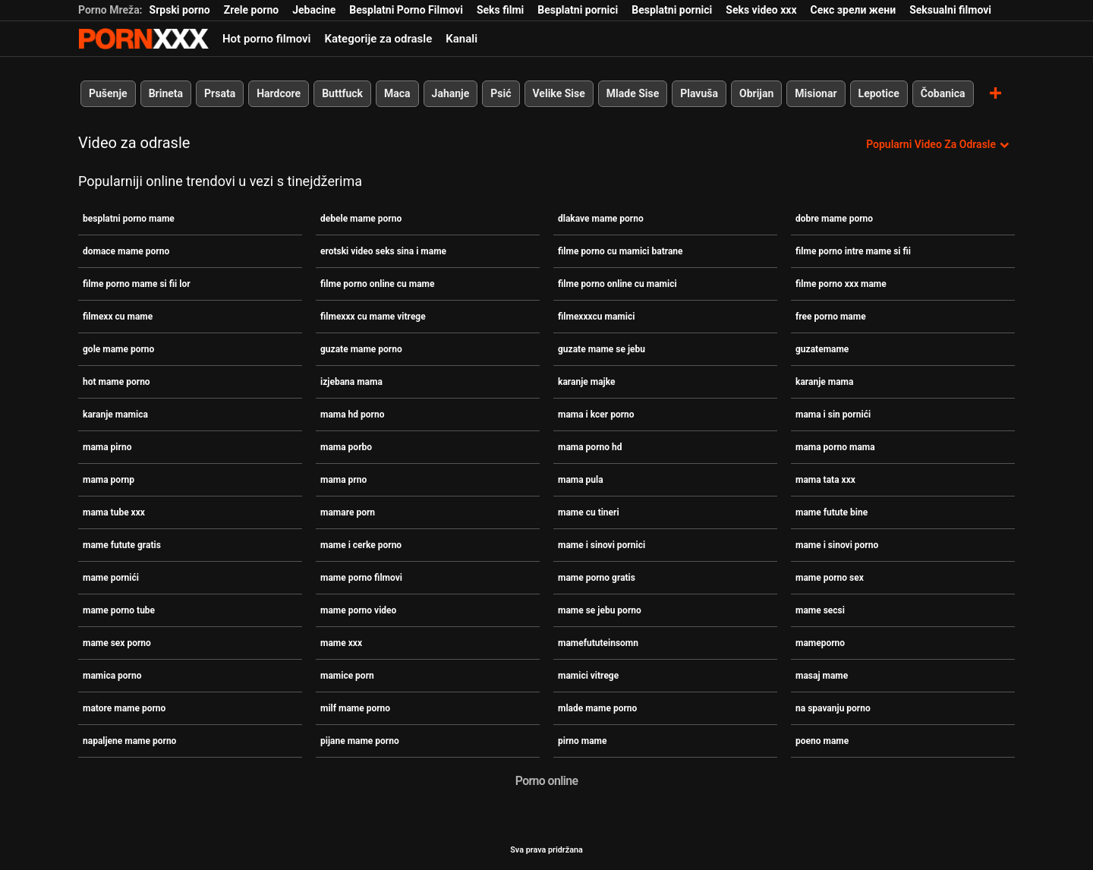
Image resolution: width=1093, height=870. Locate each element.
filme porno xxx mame (841, 284)
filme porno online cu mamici (617, 284)
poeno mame (822, 741)
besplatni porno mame (129, 218)
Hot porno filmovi (266, 39)
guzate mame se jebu (601, 349)
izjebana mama (351, 382)
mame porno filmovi (361, 577)
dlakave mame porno (601, 218)
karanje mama (824, 382)
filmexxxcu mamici (596, 316)
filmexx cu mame (118, 316)
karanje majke (586, 382)
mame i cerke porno (361, 545)
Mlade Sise (632, 93)
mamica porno (112, 675)
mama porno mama (835, 447)
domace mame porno (126, 251)
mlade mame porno (597, 708)
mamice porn (347, 675)
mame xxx (341, 643)
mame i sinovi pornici (601, 545)
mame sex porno (117, 643)
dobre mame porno (834, 218)
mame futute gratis (122, 545)
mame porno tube (119, 610)
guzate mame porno (361, 349)
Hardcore (279, 93)
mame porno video (358, 610)
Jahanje (451, 93)
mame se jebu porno (599, 610)
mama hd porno (352, 414)
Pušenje (108, 93)
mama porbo (346, 447)
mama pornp (108, 479)
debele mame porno (361, 218)
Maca (397, 93)
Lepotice (878, 93)
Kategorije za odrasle (378, 39)
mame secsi (820, 610)
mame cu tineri (588, 512)
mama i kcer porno (596, 414)
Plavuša (699, 93)
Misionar (815, 93)
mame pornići (111, 577)
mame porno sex (829, 577)
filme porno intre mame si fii (853, 251)
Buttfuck (342, 93)
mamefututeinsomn (598, 643)
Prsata (219, 93)
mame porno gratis (596, 577)
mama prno (343, 479)
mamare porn (347, 512)
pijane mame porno (359, 741)
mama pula (580, 479)
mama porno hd (590, 447)
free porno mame (830, 316)
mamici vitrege (588, 675)
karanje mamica (115, 414)
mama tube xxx (114, 512)
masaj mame (821, 675)
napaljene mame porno (129, 741)
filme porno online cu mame (377, 284)
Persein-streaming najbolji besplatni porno (143, 38)
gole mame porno (118, 349)
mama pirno (107, 447)
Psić (500, 93)
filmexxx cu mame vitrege (373, 316)
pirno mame (582, 741)
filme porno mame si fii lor (137, 284)
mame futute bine (831, 512)
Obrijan (756, 93)
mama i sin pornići (833, 414)
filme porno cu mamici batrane (620, 251)
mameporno (820, 643)
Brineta (166, 93)
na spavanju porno (833, 708)
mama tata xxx (825, 479)
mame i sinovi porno (836, 545)
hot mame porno (116, 382)
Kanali (461, 39)
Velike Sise (559, 93)
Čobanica (943, 93)
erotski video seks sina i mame (383, 251)
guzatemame (822, 349)
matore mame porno (124, 708)
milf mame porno (355, 708)
